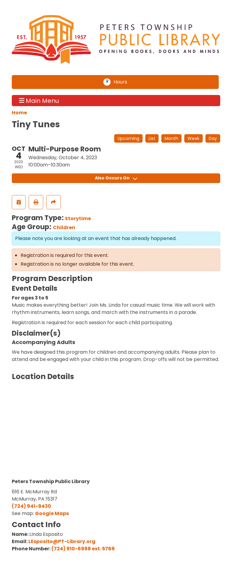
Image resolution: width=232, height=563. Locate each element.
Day (213, 138)
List (152, 138)
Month (171, 138)
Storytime (78, 218)
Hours (123, 82)
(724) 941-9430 (31, 506)
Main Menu (39, 100)
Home (19, 112)
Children (64, 227)
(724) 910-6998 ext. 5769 (83, 548)
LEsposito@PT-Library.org (61, 541)
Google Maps (52, 513)
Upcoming (128, 138)
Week (193, 138)
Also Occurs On (116, 178)
